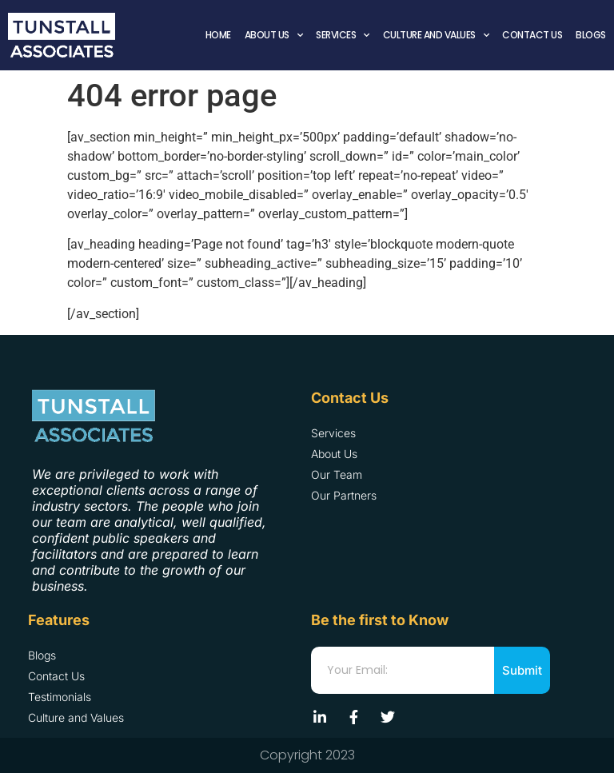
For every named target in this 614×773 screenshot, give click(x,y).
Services (342, 35)
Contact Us (532, 35)
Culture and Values (436, 35)
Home (218, 35)
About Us (274, 35)
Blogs (591, 35)
